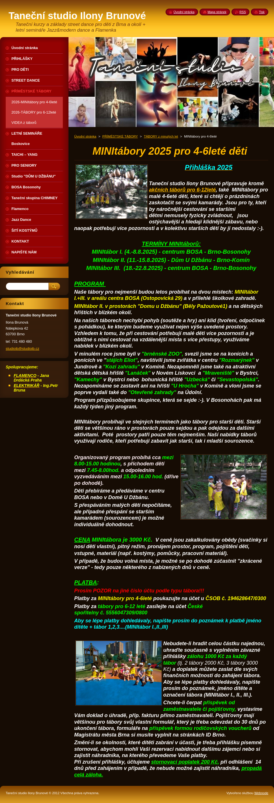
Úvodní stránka (85, 136)
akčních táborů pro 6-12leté (182, 190)
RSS (242, 12)
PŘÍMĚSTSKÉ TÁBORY (120, 136)
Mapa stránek (216, 12)
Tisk (262, 12)
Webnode (261, 793)
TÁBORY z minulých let (161, 136)
